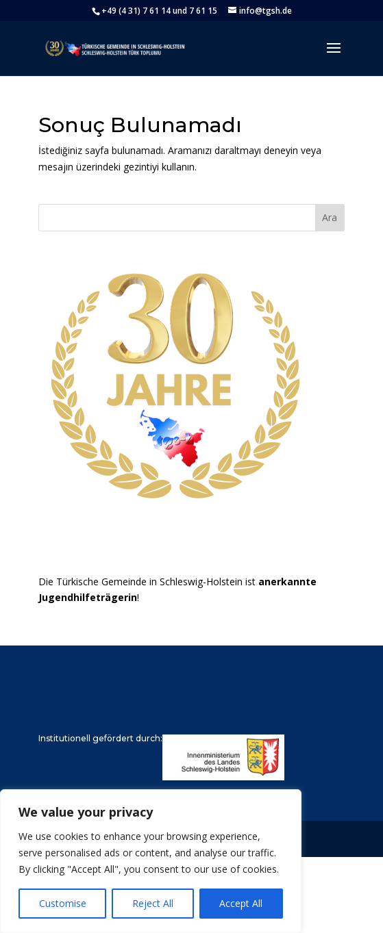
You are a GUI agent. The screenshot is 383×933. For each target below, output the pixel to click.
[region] (150, 861)
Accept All (240, 903)
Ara (329, 217)
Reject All (152, 903)
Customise (62, 903)
